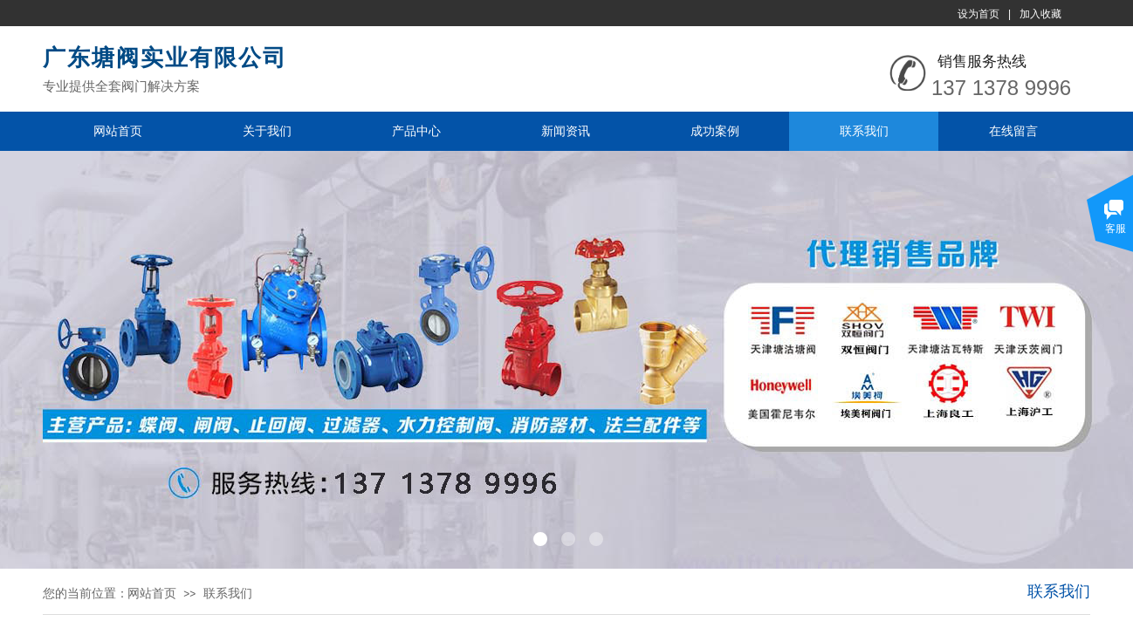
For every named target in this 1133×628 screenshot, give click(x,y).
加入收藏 (1040, 14)
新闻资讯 (565, 131)
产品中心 (416, 131)
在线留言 (1013, 131)
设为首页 (978, 14)
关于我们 (267, 131)
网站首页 (117, 131)
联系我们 (864, 131)
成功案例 (714, 131)
